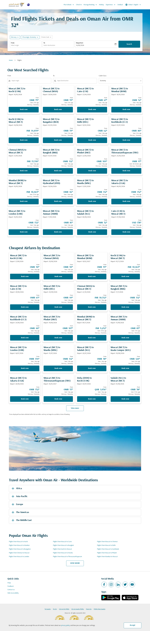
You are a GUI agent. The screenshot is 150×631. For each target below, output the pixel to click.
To (44, 43)
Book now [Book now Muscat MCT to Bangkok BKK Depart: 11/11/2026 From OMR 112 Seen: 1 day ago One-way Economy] (125, 307)
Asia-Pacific (19, 496)
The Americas (20, 512)
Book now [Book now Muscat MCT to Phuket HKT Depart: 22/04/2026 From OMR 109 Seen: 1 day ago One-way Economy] (92, 171)
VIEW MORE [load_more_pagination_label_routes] (75, 563)
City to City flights (64, 609)
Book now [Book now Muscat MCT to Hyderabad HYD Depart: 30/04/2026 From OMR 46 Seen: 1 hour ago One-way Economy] (58, 201)
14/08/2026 (80, 45)
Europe (17, 504)
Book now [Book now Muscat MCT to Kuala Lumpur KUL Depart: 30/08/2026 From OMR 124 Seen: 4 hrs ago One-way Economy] (125, 368)
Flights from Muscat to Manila (63, 553)
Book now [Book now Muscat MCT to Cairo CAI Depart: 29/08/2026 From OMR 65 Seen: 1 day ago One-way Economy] (25, 307)
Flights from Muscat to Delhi (106, 545)
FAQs (9, 583)
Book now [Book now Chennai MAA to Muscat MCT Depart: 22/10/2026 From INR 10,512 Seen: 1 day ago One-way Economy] (92, 307)
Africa (16, 488)
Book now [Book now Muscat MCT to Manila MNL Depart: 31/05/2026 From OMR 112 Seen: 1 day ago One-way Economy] (92, 201)
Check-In (79, 5)
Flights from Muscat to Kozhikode (108, 549)
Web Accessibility (13, 593)
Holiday (101, 5)
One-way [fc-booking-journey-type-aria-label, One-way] (14, 37)
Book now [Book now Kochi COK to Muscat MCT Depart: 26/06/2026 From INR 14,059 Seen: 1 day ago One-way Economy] (24, 140)
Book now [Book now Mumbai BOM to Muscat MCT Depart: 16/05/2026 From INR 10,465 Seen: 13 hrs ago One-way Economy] (24, 201)
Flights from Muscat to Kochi (18, 542)
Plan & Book (69, 4)
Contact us (11, 590)
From (12, 43)
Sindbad (120, 5)
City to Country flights (77, 609)
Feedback (11, 586)
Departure (79, 43)
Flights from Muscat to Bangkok (63, 545)
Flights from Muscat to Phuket (107, 553)
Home (11, 60)
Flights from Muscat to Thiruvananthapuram (67, 556)
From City (89, 609)
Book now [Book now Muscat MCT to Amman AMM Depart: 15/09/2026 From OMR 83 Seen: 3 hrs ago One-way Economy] (125, 338)
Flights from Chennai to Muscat (19, 553)
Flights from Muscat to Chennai (107, 542)
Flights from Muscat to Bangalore (20, 549)
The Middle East (21, 520)
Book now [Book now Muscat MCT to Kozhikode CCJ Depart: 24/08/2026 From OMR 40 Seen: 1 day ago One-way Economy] (25, 338)
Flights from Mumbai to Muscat (107, 556)
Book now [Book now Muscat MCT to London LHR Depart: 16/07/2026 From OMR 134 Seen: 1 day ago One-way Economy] (25, 368)
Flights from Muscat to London (19, 556)
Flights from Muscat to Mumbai (19, 545)
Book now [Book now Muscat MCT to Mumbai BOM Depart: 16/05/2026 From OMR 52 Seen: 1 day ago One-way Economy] (126, 109)
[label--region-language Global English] (133, 4)
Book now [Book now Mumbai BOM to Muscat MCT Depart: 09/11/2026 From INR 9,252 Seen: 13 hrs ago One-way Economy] (92, 338)
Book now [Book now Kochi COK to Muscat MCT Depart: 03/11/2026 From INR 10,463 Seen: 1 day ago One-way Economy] (125, 276)
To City (55, 609)
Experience (111, 4)
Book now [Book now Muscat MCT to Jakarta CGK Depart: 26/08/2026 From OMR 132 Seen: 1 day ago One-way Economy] (25, 399)
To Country (48, 609)
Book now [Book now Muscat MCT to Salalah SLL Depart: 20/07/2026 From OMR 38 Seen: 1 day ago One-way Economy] (92, 368)
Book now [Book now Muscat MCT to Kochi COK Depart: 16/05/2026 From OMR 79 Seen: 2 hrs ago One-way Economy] (24, 109)
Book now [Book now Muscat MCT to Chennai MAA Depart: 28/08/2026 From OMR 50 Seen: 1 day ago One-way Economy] (58, 276)
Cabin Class (102, 76)
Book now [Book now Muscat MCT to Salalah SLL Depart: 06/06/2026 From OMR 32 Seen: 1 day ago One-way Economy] (92, 232)
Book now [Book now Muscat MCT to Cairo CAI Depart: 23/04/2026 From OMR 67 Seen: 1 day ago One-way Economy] (92, 109)
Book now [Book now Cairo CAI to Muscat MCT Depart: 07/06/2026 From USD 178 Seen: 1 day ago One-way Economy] (126, 232)
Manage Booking (91, 4)
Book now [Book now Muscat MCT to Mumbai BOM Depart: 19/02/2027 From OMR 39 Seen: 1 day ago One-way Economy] (92, 276)
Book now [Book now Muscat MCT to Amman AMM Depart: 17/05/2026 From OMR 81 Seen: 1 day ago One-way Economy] (58, 232)
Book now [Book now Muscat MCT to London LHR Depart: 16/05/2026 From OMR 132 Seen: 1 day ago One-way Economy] (24, 232)
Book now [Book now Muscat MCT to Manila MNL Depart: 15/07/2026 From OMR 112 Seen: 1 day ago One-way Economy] (58, 368)
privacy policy (65, 625)
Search (129, 44)
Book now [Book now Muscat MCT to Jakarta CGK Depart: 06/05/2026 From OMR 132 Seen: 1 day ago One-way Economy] (126, 201)
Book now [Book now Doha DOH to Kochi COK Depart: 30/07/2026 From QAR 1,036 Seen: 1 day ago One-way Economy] (92, 399)
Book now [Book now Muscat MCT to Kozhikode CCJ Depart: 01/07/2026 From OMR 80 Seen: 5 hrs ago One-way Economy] (126, 140)
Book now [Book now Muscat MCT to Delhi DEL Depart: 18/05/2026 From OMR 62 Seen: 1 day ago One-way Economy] (92, 140)
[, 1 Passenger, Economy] (29, 37)
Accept (132, 625)
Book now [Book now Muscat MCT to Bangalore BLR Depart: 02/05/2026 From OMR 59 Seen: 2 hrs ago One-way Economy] (58, 140)
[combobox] (25, 45)
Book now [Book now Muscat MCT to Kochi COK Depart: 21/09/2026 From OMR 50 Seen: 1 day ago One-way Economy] (25, 276)
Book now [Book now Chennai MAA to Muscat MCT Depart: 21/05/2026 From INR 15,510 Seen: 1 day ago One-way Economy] (24, 171)
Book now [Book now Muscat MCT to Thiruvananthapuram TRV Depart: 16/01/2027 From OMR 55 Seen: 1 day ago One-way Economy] (58, 399)
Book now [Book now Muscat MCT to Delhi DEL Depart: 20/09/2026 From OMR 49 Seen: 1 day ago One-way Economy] (58, 307)
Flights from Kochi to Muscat (62, 549)
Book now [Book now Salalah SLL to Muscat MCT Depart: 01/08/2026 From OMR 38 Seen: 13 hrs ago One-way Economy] (125, 399)
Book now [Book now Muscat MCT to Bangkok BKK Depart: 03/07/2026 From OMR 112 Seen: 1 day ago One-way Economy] (58, 171)
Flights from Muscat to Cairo (62, 542)
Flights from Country (99, 609)
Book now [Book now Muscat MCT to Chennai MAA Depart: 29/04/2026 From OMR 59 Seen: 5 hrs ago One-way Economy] (58, 109)
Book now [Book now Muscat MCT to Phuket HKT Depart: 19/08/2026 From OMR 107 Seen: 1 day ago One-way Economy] (58, 338)
